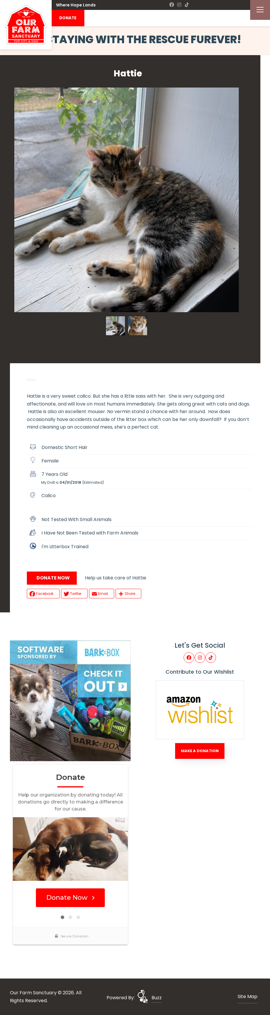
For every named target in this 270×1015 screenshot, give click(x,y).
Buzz (156, 997)
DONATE (67, 18)
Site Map (247, 996)
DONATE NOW (53, 577)
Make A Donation (200, 751)
